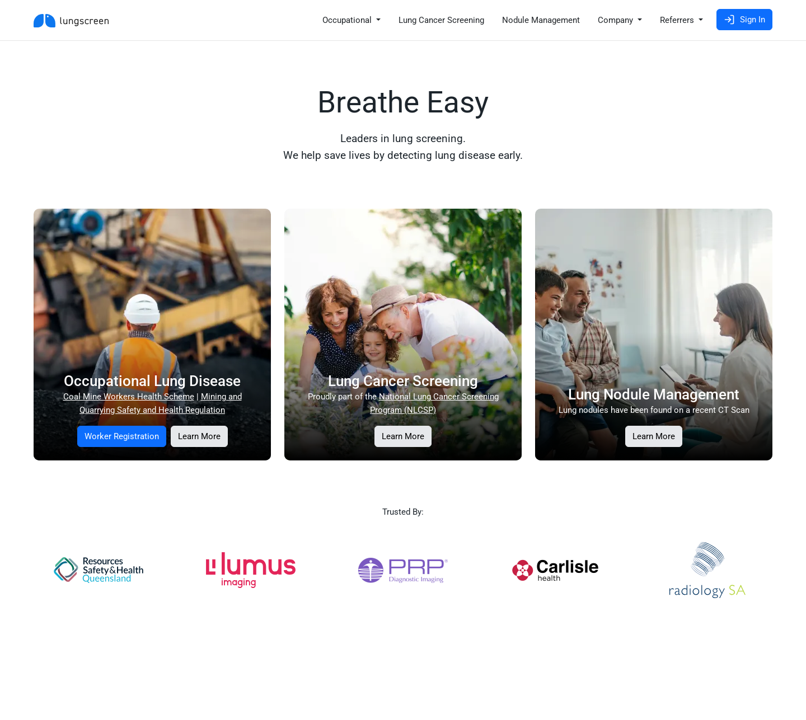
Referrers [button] (678, 20)
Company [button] (616, 20)
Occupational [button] (348, 20)
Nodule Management (541, 20)
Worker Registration (122, 436)
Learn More (199, 436)
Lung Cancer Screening (441, 20)
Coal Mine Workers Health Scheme (128, 397)
